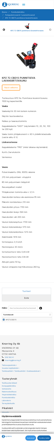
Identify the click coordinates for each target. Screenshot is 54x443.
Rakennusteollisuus (9, 397)
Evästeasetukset (34, 376)
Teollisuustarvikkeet (9, 388)
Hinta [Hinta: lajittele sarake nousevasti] (46, 314)
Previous (4, 29)
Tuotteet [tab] (26, 291)
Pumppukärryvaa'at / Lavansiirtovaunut (20, 15)
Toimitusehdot (8, 376)
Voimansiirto (6, 394)
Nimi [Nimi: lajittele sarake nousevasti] (20, 314)
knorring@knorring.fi (13, 365)
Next (50, 29)
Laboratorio (6, 406)
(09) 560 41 (9, 362)
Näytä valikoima (11, 87)
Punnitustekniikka (17, 12)
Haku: (23, 308)
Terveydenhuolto (8, 408)
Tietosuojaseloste (9, 370)
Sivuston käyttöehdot (10, 373)
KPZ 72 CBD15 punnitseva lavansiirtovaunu (21, 18)
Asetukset (31, 438)
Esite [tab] (26, 298)
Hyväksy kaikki (44, 438)
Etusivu (4, 12)
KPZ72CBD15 (11, 322)
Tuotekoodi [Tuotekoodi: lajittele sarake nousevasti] (8, 314)
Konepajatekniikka (9, 391)
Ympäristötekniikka (9, 400)
